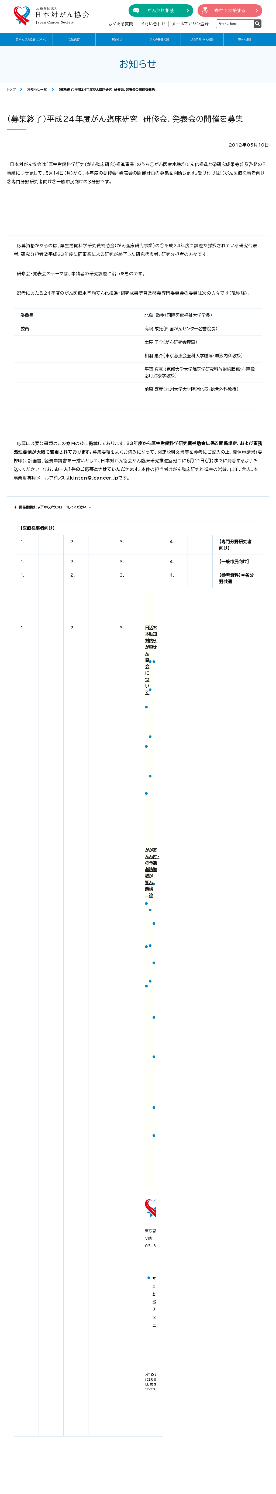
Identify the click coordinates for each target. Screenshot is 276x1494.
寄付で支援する (230, 10)
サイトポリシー (154, 1301)
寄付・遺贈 (244, 39)
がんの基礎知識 (159, 39)
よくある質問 (121, 24)
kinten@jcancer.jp (94, 478)
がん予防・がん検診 (202, 39)
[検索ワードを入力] (235, 24)
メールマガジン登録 (190, 24)
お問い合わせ (153, 24)
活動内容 (74, 39)
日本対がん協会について (31, 39)
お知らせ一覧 (37, 89)
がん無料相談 (160, 10)
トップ (11, 89)
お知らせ (116, 39)
